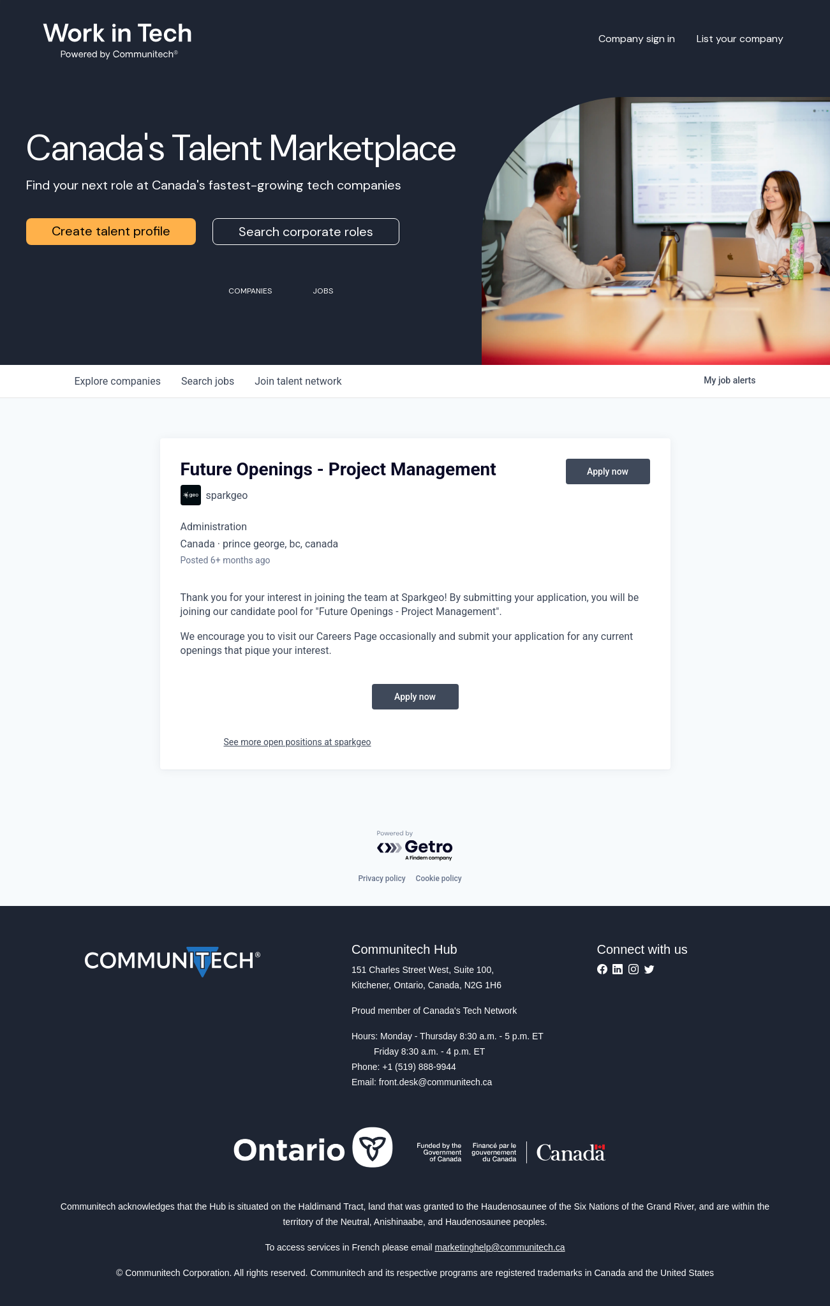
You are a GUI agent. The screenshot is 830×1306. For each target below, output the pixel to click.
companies (118, 381)
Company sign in (636, 38)
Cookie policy (439, 878)
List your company (740, 38)
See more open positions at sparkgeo (297, 742)
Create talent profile (111, 231)
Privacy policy (381, 878)
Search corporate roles (306, 231)
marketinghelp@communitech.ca (500, 1247)
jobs (207, 381)
